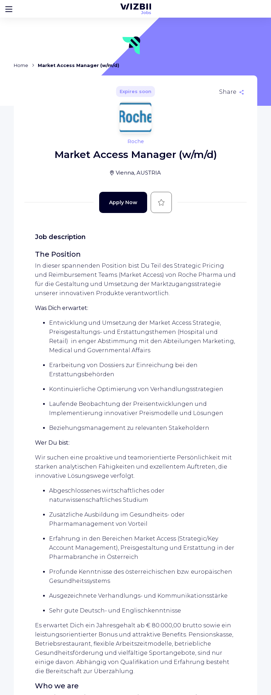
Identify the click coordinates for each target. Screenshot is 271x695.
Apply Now (123, 202)
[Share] (231, 92)
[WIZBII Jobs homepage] (135, 9)
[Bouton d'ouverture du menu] (8, 8)
